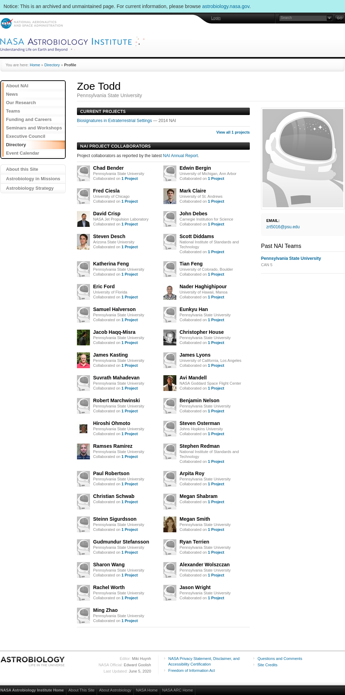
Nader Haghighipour (203, 286)
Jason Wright (195, 587)
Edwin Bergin (195, 168)
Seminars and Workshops (34, 127)
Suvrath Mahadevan (116, 377)
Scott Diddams (197, 236)
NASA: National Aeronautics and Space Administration (31, 23)
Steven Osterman (200, 423)
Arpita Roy (192, 473)
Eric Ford (104, 286)
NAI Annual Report (180, 155)
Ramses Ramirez (112, 446)
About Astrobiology (115, 690)
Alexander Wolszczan (205, 564)
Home (35, 65)
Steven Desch (109, 236)
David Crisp (107, 213)
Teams (13, 111)
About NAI (17, 85)
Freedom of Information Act (191, 670)
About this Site (22, 169)
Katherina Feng (111, 263)
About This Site (82, 690)
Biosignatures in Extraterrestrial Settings (115, 120)
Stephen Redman (200, 446)
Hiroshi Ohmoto (111, 423)
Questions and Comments (280, 658)
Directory (52, 65)
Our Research (21, 102)
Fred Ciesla (106, 191)
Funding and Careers (29, 119)
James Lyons (195, 355)
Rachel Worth (109, 587)
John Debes (193, 213)
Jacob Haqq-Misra (114, 332)
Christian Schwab (113, 496)
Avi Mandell (193, 377)
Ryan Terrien (194, 542)
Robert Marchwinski (116, 400)
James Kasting (110, 355)
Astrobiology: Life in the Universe (33, 661)
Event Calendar (22, 153)
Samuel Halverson (114, 309)
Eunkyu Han (194, 309)
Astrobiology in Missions (33, 178)
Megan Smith (195, 519)
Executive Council (25, 136)
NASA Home (147, 690)
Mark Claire (193, 191)
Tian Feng (191, 263)
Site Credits (268, 665)
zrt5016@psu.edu (283, 226)
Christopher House (202, 332)
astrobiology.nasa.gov (225, 6)
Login (216, 18)
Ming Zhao (105, 610)
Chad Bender (108, 168)
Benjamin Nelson (200, 400)
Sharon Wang (109, 564)
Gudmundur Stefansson (121, 542)
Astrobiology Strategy (30, 188)
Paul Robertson (111, 473)
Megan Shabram (198, 496)
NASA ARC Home (177, 690)
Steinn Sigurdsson (115, 519)
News (12, 94)
